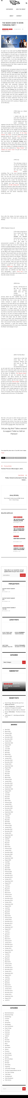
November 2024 (8, 762)
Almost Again (15, 381)
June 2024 (7, 771)
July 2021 (7, 839)
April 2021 (7, 844)
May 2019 (7, 888)
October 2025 (8, 741)
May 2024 (7, 773)
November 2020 (8, 854)
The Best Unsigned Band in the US (13, 1070)
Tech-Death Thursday (10, 1068)
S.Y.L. (19, 136)
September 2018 (9, 904)
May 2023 (7, 796)
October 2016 (8, 948)
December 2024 (8, 760)
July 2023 (7, 792)
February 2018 (8, 917)
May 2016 (7, 958)
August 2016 (8, 952)
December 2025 (8, 737)
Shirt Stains (7, 1064)
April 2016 (7, 960)
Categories (9, 9)
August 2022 (8, 814)
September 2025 (9, 743)
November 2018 (8, 900)
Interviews (7, 1032)
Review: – (20, 647)
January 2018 (8, 919)
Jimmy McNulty (18, 29)
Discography (5, 29)
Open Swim (20, 517)
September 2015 (9, 973)
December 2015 (8, 967)
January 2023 (8, 804)
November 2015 (8, 969)
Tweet (2, 452)
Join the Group (20, 9)
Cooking (7, 1020)
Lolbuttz (6, 683)
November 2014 (8, 992)
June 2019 (7, 887)
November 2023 (8, 785)
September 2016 (9, 950)
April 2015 (7, 983)
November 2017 (8, 923)
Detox (15, 171)
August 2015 (8, 975)
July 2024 (7, 769)
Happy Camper (20, 148)
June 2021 (7, 840)
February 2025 (8, 756)
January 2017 (8, 942)
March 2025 (8, 754)
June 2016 (7, 956)
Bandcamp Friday (9, 1014)
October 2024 (8, 764)
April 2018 (7, 913)
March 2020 (8, 869)
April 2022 (7, 821)
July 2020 (7, 862)
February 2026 (8, 733)
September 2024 (9, 766)
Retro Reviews (8, 1055)
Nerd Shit (7, 1039)
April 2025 (7, 752)
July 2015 (7, 977)
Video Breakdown (9, 1078)
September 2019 (9, 881)
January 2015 (8, 988)
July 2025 (7, 746)
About (11, 16)
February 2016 (8, 963)
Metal (10, 29)
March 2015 (8, 984)
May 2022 (7, 819)
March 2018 (8, 915)
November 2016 (8, 946)
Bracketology (8, 1016)
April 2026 (7, 729)
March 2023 (8, 800)
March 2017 (8, 938)
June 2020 (7, 864)
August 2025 (8, 744)
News (15, 517)
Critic (9, 134)
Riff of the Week (9, 1059)
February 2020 (8, 871)
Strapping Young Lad (20, 457)
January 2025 (8, 758)
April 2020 (7, 867)
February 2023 (8, 802)
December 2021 (8, 829)
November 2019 (8, 877)
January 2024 (8, 781)
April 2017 (7, 936)
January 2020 (8, 873)
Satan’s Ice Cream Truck (7, 149)
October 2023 (8, 787)
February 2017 (8, 940)
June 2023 (7, 794)
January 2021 (8, 850)
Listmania (7, 1034)
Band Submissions (9, 1012)
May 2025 (7, 750)
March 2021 (8, 846)
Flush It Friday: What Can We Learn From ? (7, 634)
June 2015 (7, 979)
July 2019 (7, 885)
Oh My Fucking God (14, 185)
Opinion (21, 545)
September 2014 (9, 996)
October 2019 (8, 879)
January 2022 (8, 827)
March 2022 (8, 823)
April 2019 (7, 890)
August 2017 (8, 929)
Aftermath (10, 266)
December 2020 (8, 852)
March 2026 (8, 731)
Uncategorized (8, 1076)
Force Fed (19, 271)
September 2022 (9, 812)
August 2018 (8, 906)
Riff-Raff (7, 1062)
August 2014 (8, 998)
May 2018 (7, 911)
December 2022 (8, 806)
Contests (7, 1018)
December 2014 (8, 990)
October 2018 (8, 902)
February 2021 (8, 848)
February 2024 (8, 779)
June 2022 (7, 817)
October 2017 (8, 925)
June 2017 (7, 933)
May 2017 (7, 935)
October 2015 (8, 971)
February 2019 (8, 894)
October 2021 (8, 833)
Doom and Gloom (9, 1026)
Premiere (7, 1051)
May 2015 (7, 981)
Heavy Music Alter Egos (19, 538)
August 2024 (8, 767)
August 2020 (8, 860)
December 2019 (8, 875)
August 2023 (8, 791)
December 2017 (8, 921)
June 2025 (7, 748)
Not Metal (16, 536)
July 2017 (7, 931)
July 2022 (7, 816)
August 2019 (8, 883)
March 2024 (8, 777)
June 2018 (7, 910)
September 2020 (9, 858)
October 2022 (8, 810)
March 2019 (8, 892)
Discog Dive (7, 1022)
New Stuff (16, 526)
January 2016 (8, 965)
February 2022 (8, 825)
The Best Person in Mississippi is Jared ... (12, 468)
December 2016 (8, 944)
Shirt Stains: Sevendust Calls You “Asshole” (7, 647)
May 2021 (7, 842)
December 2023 (8, 783)
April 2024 (7, 775)
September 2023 (9, 789)
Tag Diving (7, 1066)
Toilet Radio (7, 1074)
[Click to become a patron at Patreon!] (14, 442)
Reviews (7, 1057)
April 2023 (7, 798)
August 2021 (8, 837)
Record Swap (8, 1053)
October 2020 (8, 856)
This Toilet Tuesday (9, 1072)
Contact (19, 16)
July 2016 (7, 954)
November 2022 (8, 808)
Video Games (8, 1080)
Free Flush (7, 1030)
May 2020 (7, 865)
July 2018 (7, 908)
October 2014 (8, 994)
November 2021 (8, 831)
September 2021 (9, 835)
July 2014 (7, 1000)
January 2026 (8, 735)
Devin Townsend (10, 457)
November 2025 (8, 739)
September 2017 (9, 927)
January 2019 (8, 896)
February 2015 (8, 986)
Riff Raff (7, 1061)
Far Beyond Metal (21, 373)
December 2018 (8, 898)
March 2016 (8, 961)
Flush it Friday (8, 1028)
